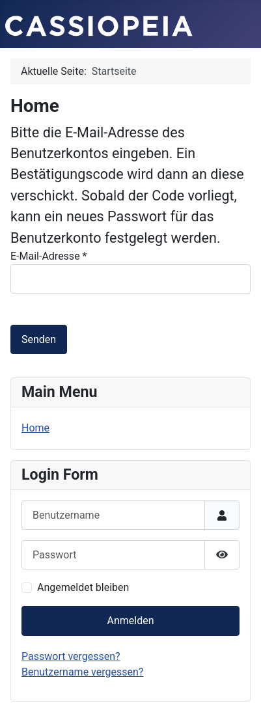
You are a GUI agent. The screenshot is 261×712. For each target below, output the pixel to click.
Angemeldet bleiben (83, 587)
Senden (38, 339)
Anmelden (130, 620)
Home (35, 428)
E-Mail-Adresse (48, 256)
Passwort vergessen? (70, 656)
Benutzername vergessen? (82, 672)
